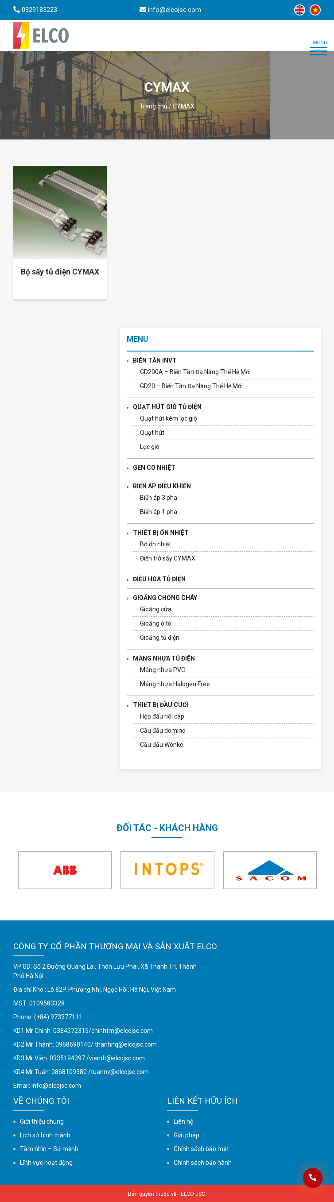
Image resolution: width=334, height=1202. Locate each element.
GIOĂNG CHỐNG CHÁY (165, 597)
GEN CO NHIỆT (154, 467)
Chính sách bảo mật (201, 1148)
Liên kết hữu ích (202, 1101)
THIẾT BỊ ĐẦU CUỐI (161, 704)
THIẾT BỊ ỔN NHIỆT (161, 532)
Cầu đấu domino (163, 730)
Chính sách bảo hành (203, 1162)
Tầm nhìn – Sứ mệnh (49, 1148)
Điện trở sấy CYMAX (167, 558)
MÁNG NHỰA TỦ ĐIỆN (164, 658)
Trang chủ (153, 106)
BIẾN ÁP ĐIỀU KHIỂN (162, 486)
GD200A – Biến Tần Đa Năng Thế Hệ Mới (195, 371)
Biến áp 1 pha (158, 511)
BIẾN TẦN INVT (155, 360)
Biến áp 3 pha (158, 497)
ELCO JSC (193, 1194)
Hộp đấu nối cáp (162, 716)
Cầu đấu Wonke (161, 744)
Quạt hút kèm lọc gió (168, 418)
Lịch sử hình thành (45, 1135)
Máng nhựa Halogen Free (175, 684)
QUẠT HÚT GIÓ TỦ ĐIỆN (167, 406)
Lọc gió (149, 446)
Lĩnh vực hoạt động (46, 1162)
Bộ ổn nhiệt (155, 544)
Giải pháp (186, 1135)
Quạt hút (152, 432)
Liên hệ (183, 1121)
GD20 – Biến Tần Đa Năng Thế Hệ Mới (191, 386)
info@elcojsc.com (56, 1085)
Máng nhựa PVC (162, 669)
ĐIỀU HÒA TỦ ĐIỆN (159, 579)
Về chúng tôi (41, 1101)
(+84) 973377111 (58, 1016)
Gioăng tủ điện (159, 637)
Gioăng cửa (155, 609)
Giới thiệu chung (42, 1121)
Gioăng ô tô (155, 623)
